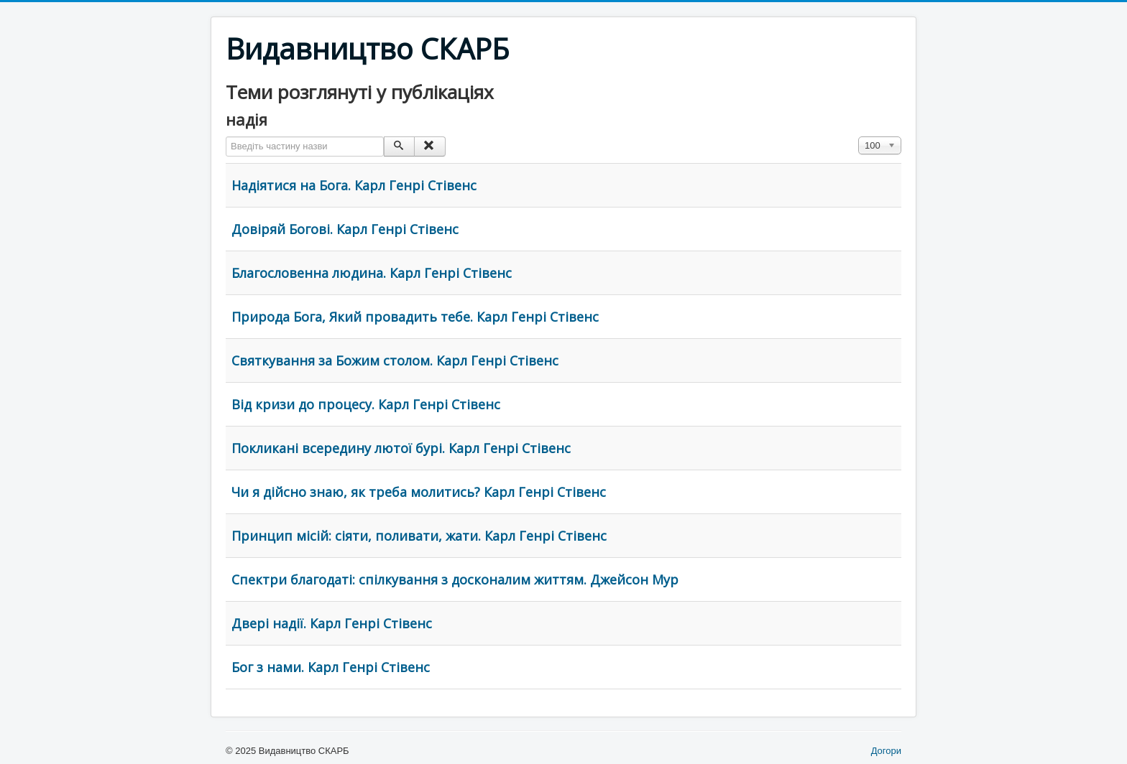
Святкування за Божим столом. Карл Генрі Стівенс (394, 360)
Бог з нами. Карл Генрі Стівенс (330, 667)
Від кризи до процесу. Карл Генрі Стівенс (365, 404)
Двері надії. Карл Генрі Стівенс (331, 623)
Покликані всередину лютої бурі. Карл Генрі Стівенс (401, 448)
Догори (886, 750)
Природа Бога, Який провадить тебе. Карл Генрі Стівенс (415, 316)
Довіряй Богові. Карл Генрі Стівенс (345, 229)
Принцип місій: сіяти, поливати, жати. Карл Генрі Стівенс (419, 535)
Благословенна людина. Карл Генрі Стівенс (371, 272)
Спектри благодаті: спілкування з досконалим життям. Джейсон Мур (454, 579)
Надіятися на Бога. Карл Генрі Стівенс (354, 185)
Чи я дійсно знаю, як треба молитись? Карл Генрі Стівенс (418, 491)
